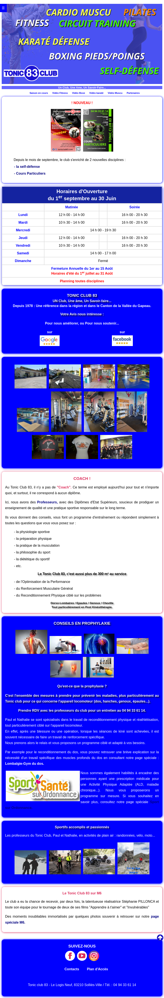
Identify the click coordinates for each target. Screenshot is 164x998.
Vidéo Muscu (115, 93)
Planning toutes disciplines (82, 281)
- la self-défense (27, 166)
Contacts (71, 969)
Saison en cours (38, 93)
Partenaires (133, 93)
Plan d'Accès (97, 969)
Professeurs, (47, 502)
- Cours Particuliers (30, 173)
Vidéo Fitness (60, 93)
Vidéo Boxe (78, 93)
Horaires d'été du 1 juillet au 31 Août (82, 273)
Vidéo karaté (96, 93)
